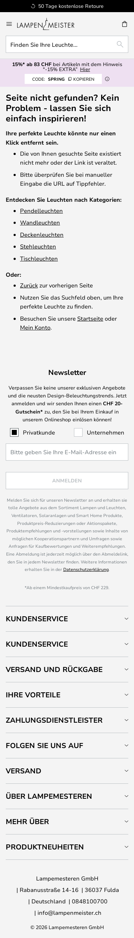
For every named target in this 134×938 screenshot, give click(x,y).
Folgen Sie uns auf (44, 745)
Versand (23, 771)
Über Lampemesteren (49, 796)
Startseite (90, 318)
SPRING (63, 79)
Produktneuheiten (45, 847)
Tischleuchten (39, 258)
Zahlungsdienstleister (54, 720)
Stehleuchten (38, 246)
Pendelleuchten (41, 210)
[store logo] (50, 24)
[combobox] (67, 44)
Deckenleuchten (42, 234)
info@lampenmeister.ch (69, 912)
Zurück (29, 285)
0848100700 (90, 901)
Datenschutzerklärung (86, 569)
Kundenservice (37, 618)
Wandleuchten (40, 222)
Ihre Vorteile (33, 694)
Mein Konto (35, 327)
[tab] (67, 618)
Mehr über (27, 821)
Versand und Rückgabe (54, 669)
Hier (85, 69)
